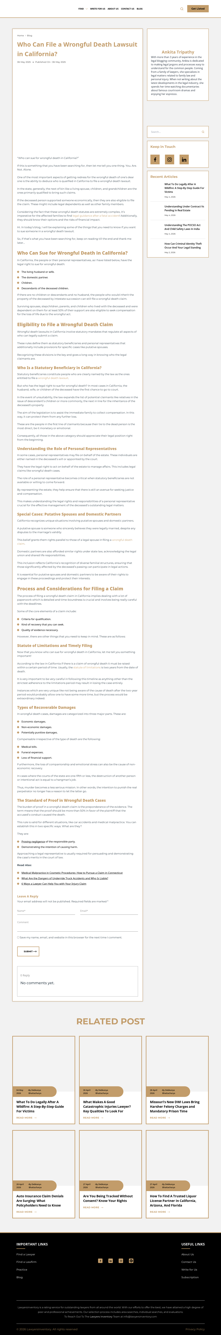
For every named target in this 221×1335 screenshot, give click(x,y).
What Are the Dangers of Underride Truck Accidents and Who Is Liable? (64, 878)
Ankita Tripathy (178, 52)
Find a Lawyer (25, 1254)
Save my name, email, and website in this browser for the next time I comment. (71, 937)
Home (20, 35)
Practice (21, 1269)
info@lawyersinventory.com (140, 1316)
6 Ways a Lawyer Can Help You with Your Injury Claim (53, 883)
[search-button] (182, 8)
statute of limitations (87, 667)
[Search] (203, 132)
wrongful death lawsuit (53, 378)
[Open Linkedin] (184, 159)
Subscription (190, 1277)
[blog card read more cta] (41, 1118)
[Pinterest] (131, 1261)
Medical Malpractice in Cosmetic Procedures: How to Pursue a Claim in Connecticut (72, 873)
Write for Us (97, 8)
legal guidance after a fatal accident (96, 215)
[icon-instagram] (169, 159)
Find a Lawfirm (26, 1261)
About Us (113, 8)
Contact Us (127, 8)
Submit (30, 951)
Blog (140, 8)
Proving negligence (33, 841)
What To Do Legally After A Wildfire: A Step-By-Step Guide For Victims (184, 188)
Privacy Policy (195, 1329)
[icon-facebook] (155, 159)
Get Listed (198, 8)
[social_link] (100, 1261)
